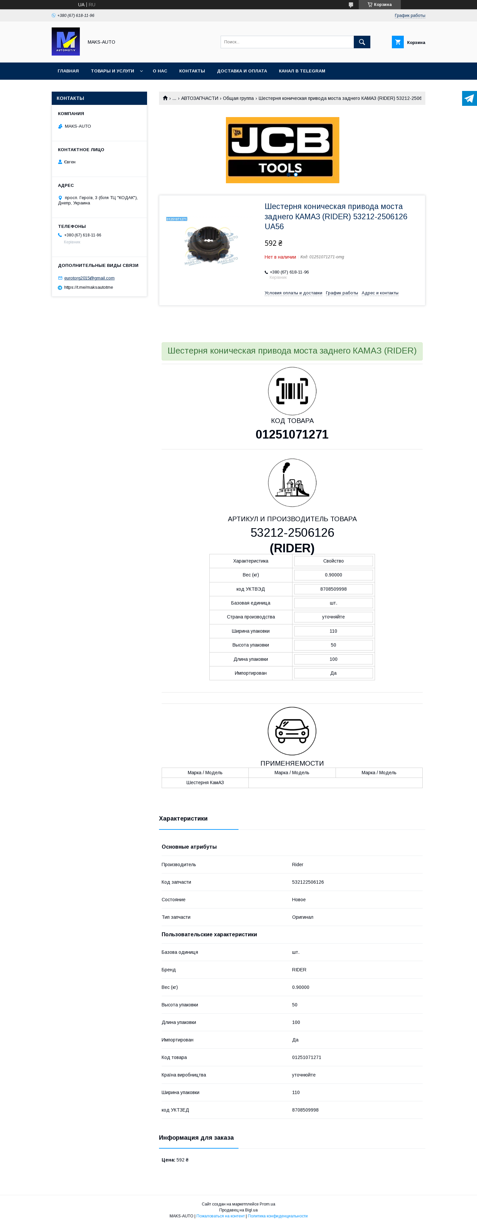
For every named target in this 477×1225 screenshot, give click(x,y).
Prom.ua (267, 1204)
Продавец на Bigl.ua (238, 1210)
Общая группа (238, 98)
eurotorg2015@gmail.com (89, 277)
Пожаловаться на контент (220, 1216)
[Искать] (362, 42)
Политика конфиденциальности (278, 1216)
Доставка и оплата (242, 70)
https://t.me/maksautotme (88, 287)
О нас (160, 70)
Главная (68, 70)
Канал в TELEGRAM (302, 70)
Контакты (192, 70)
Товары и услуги (112, 70)
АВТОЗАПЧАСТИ (199, 98)
